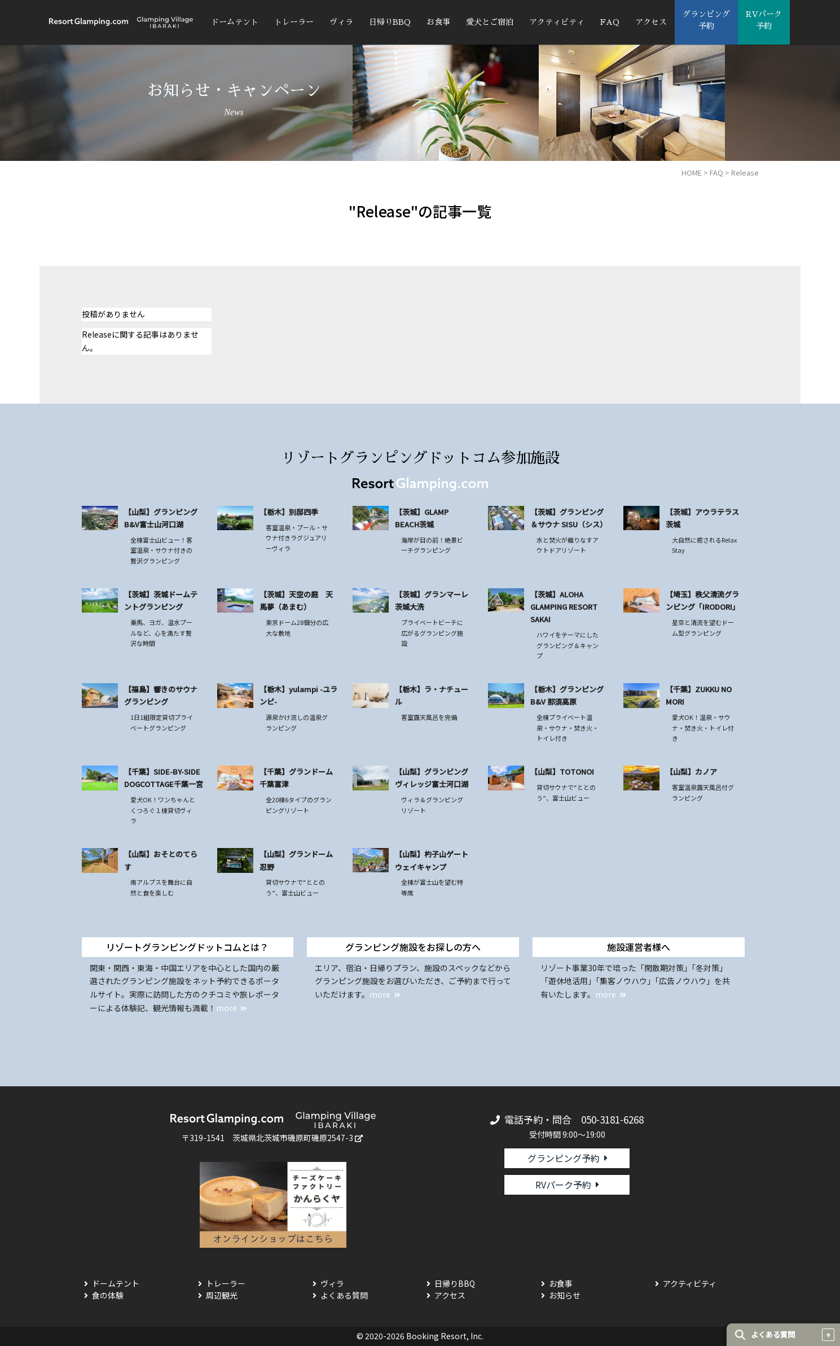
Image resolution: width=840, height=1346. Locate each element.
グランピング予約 (563, 1158)
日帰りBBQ (390, 22)
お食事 (438, 22)
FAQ (609, 22)
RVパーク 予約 (764, 20)
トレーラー (294, 22)
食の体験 (108, 1295)
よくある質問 (344, 1295)
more (226, 1007)
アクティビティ (556, 22)
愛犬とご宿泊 (489, 22)
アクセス (651, 22)
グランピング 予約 (706, 20)
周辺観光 (222, 1295)
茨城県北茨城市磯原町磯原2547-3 (292, 1137)
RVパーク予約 (563, 1184)
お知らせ (564, 1295)
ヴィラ (341, 22)
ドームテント (234, 22)
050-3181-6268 (612, 1119)
